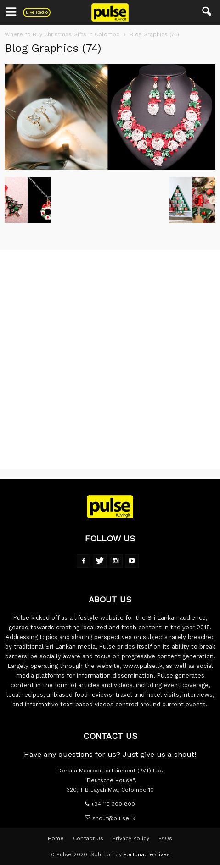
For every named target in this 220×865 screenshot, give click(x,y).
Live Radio (37, 12)
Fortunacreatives (147, 854)
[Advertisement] (110, 359)
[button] (207, 12)
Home (56, 838)
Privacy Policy (131, 838)
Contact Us (88, 838)
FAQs (165, 838)
